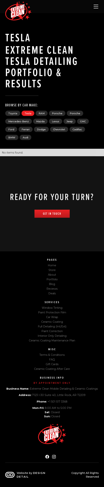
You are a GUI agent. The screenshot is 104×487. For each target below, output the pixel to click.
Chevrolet (59, 129)
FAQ (52, 359)
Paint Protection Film (52, 312)
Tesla (28, 113)
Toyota (12, 113)
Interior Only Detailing (52, 335)
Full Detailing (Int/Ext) (52, 326)
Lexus (55, 121)
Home (52, 265)
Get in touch (52, 213)
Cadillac (77, 129)
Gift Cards (52, 364)
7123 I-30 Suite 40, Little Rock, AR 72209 (52, 395)
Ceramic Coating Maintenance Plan (52, 340)
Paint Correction (52, 331)
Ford (11, 129)
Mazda (40, 121)
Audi (25, 137)
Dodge (41, 129)
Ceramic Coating (52, 321)
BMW (11, 137)
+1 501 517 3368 (52, 401)
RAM (42, 113)
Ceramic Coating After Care (52, 369)
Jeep (70, 121)
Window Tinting (52, 307)
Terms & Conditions (52, 355)
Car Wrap (52, 317)
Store (52, 270)
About (52, 274)
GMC (83, 121)
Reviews (52, 288)
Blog (52, 284)
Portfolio (52, 279)
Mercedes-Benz (18, 121)
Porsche (57, 113)
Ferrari (26, 129)
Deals (52, 293)
